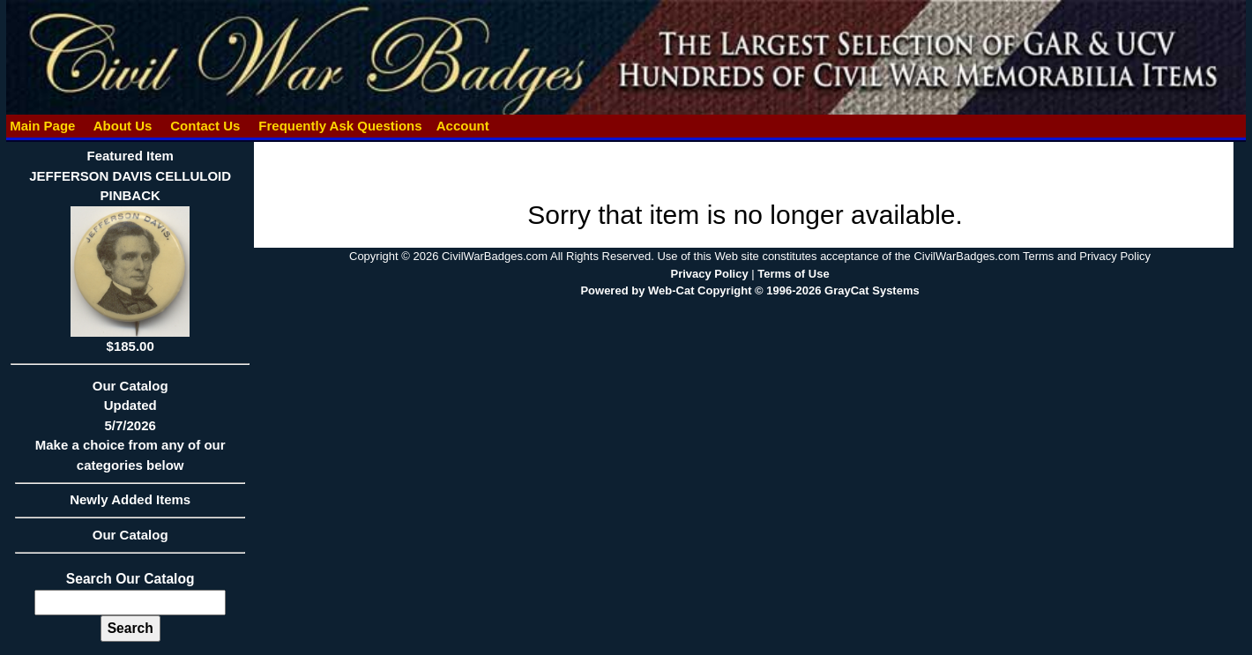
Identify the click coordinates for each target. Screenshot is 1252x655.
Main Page (42, 125)
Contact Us (205, 125)
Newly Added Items (130, 505)
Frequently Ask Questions (340, 125)
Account (462, 125)
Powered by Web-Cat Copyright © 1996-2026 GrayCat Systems (749, 290)
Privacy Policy (709, 273)
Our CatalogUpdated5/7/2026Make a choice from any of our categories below (130, 431)
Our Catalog (130, 534)
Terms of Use (793, 273)
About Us (122, 125)
